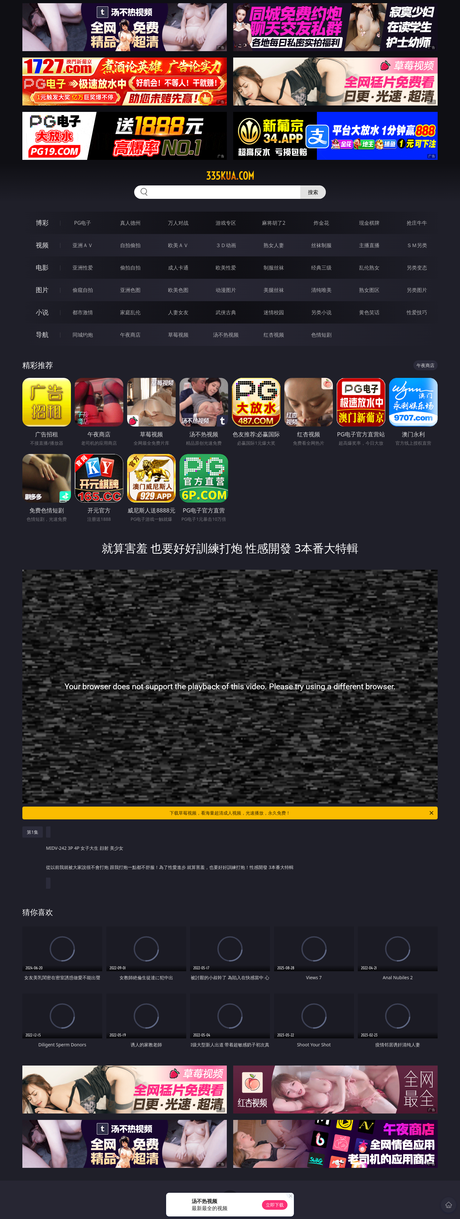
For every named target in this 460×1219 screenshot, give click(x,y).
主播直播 (369, 245)
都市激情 (83, 312)
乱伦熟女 (369, 267)
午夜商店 (130, 334)
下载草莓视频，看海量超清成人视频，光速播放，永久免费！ (302, 813)
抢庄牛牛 (417, 222)
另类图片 (417, 289)
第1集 (32, 832)
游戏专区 (226, 222)
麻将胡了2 (273, 222)
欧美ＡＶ (178, 245)
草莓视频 (178, 334)
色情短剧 (321, 334)
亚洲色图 (130, 289)
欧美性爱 (226, 267)
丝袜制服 (321, 245)
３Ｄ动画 (226, 245)
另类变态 (417, 267)
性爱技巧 (417, 312)
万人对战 (178, 222)
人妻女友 (178, 312)
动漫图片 (226, 289)
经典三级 (321, 267)
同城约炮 (83, 334)
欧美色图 (178, 289)
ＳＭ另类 (417, 245)
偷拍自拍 (130, 267)
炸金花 (321, 222)
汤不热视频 (226, 334)
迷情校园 (274, 312)
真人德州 (130, 222)
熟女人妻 (274, 245)
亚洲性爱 (83, 267)
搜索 (313, 192)
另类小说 (321, 312)
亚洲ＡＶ (83, 245)
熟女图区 (369, 289)
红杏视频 (274, 334)
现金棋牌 (369, 222)
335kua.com (230, 175)
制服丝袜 (274, 267)
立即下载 (275, 1205)
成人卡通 (178, 267)
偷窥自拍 (83, 289)
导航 (42, 334)
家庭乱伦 (130, 312)
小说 (42, 312)
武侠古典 (226, 312)
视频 (42, 245)
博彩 (42, 222)
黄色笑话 (369, 312)
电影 (42, 267)
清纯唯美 (321, 289)
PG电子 (82, 222)
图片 (42, 289)
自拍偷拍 (130, 245)
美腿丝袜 (274, 289)
